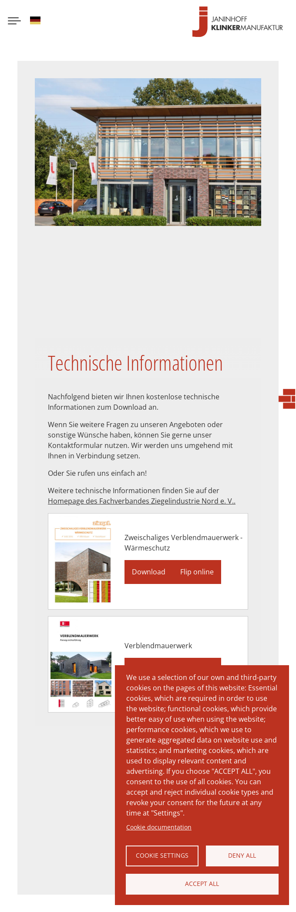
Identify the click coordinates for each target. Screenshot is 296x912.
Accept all (202, 883)
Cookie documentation (159, 827)
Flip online (197, 572)
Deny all (242, 855)
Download (148, 572)
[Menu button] (14, 21)
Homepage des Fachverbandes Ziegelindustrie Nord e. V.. (141, 501)
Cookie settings (162, 855)
